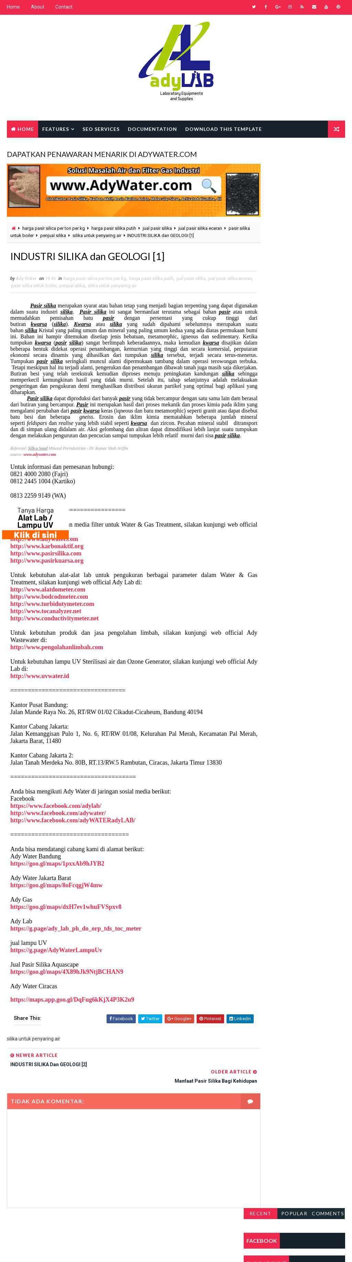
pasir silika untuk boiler (34, 230)
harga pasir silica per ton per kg (53, 223)
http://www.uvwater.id (39, 684)
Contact (64, 7)
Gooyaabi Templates (139, 1250)
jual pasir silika (157, 223)
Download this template (223, 128)
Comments (328, 154)
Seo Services (101, 128)
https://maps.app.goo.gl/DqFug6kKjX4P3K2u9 (72, 1007)
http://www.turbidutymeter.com (52, 612)
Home (13, 7)
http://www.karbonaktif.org (47, 554)
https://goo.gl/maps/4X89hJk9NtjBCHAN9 (66, 980)
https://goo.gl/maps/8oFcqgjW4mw (56, 893)
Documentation (152, 128)
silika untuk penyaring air (120, 230)
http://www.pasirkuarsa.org (47, 568)
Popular (294, 154)
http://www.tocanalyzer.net (45, 619)
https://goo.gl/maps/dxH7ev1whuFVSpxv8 (66, 915)
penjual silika (77, 230)
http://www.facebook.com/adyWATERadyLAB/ (72, 828)
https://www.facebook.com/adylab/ (55, 814)
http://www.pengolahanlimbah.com (56, 655)
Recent (261, 154)
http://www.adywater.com (44, 547)
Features (55, 128)
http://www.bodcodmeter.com (49, 604)
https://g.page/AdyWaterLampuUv (56, 958)
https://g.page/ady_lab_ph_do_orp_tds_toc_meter (76, 936)
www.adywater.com (40, 462)
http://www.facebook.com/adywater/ (58, 821)
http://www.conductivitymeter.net (54, 626)
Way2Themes (66, 1250)
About (37, 7)
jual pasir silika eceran (200, 223)
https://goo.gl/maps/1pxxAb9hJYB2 (57, 871)
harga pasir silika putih (113, 223)
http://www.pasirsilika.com (45, 561)
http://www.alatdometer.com (47, 597)
